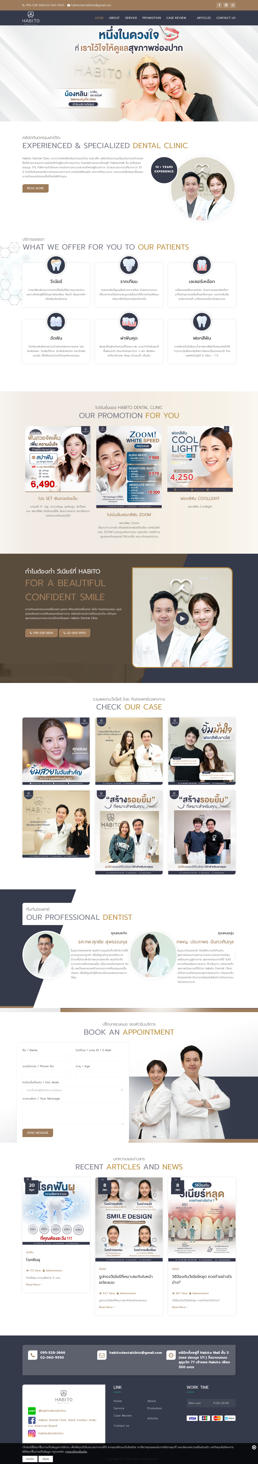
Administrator (52, 1271)
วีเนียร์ (102, 1269)
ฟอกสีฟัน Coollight (200, 499)
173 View (33, 1271)
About (114, 18)
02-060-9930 (75, 633)
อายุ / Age (83, 1066)
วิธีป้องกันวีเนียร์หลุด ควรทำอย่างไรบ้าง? (202, 1280)
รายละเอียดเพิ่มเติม (76, 1452)
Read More (34, 1285)
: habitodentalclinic (46, 1433)
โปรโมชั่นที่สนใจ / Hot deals (40, 1082)
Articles (204, 18)
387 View (179, 1293)
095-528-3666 (41, 633)
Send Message (37, 1133)
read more (35, 188)
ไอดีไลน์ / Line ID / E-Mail (93, 1050)
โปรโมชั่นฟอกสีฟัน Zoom (129, 515)
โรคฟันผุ (33, 1260)
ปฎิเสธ (45, 1459)
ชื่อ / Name (30, 1050)
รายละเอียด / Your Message (41, 1099)
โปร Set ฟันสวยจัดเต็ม (58, 499)
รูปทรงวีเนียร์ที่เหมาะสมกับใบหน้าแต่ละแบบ (126, 1280)
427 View (107, 1293)
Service (131, 18)
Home (99, 18)
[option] (57, 472)
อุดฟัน (29, 1252)
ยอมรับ (30, 1459)
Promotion (151, 18)
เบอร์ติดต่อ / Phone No (38, 1066)
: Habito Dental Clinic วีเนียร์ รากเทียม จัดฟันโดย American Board (62, 1422)
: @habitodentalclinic (47, 1411)
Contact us (226, 18)
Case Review (176, 18)
